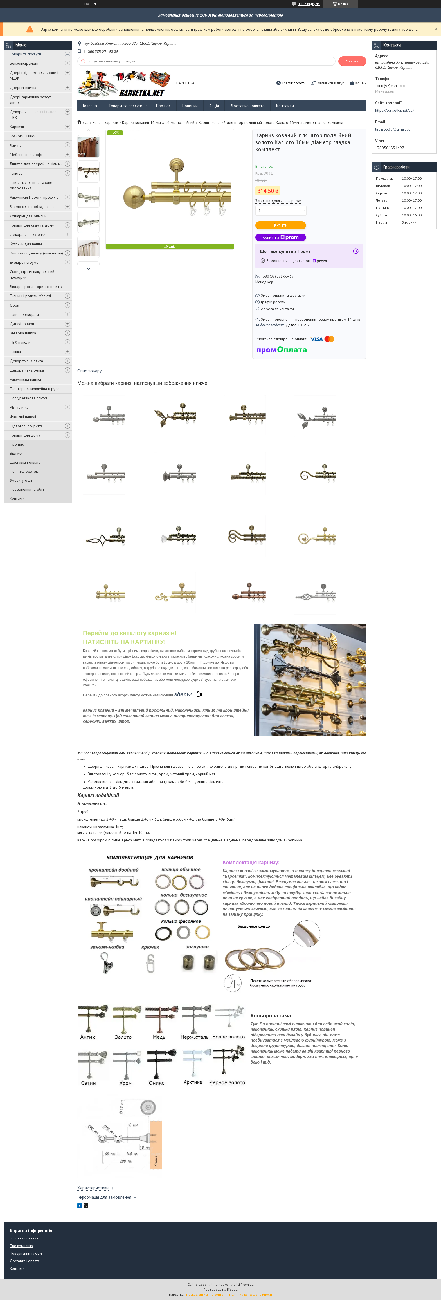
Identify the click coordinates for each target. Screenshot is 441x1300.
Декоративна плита (26, 360)
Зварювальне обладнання (32, 206)
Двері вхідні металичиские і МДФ (34, 75)
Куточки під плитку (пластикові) (36, 253)
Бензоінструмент (24, 63)
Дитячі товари (22, 323)
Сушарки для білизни (28, 215)
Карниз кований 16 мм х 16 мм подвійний (158, 122)
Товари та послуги (25, 54)
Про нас (17, 444)
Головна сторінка (24, 1238)
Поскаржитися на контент (206, 1294)
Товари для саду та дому (32, 225)
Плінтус (16, 173)
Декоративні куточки (28, 234)
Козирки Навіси (23, 136)
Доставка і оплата (25, 462)
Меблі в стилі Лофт (26, 154)
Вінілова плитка (23, 333)
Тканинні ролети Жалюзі (30, 295)
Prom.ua (247, 1284)
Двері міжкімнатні (25, 87)
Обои (14, 305)
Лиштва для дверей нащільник (36, 163)
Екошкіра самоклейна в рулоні (36, 388)
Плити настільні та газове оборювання (31, 185)
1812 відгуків (309, 4)
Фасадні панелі (23, 416)
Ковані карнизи (105, 122)
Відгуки (16, 453)
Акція (214, 106)
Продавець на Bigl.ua (220, 1289)
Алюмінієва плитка (25, 379)
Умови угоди (21, 480)
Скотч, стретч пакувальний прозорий (32, 274)
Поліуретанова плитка (29, 398)
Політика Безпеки (25, 471)
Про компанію (21, 1245)
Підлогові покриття (26, 425)
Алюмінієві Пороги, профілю (34, 197)
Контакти (17, 498)
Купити (280, 225)
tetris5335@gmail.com (394, 129)
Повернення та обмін (28, 489)
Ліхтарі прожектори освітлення (36, 286)
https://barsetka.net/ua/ (394, 110)
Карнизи (17, 126)
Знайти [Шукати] (352, 61)
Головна (90, 106)
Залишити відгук (330, 83)
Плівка (15, 351)
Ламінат (16, 145)
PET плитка (19, 407)
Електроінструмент (26, 262)
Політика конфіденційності (250, 1294)
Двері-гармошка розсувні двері (32, 99)
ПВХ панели (20, 342)
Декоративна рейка (27, 370)
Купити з (281, 237)
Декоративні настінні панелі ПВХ (33, 114)
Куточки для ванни (26, 243)
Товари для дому (25, 435)
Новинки (190, 106)
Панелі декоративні (27, 314)
